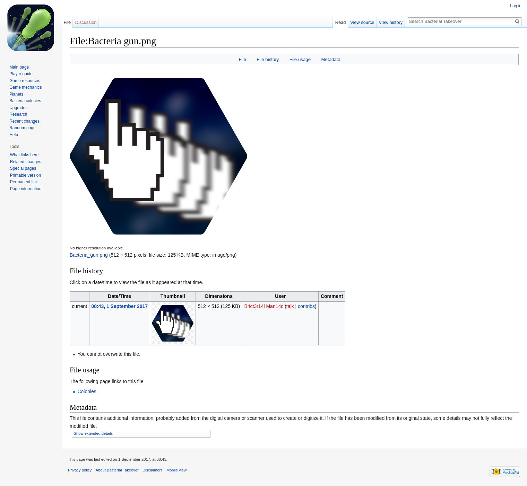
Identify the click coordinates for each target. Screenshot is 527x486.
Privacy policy (80, 470)
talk (290, 306)
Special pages (23, 168)
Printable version (25, 175)
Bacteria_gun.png (89, 255)
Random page (22, 127)
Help (13, 134)
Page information (26, 188)
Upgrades (18, 107)
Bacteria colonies (25, 100)
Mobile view (176, 470)
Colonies (86, 391)
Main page (19, 67)
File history (268, 59)
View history (391, 22)
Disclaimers (152, 470)
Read (340, 22)
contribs (306, 306)
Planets (16, 94)
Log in (515, 5)
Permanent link (24, 181)
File (242, 59)
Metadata (330, 59)
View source (362, 22)
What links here (24, 154)
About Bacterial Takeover (117, 470)
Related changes (25, 161)
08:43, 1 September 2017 (119, 306)
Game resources (24, 80)
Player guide (21, 73)
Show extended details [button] (93, 433)
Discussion (86, 22)
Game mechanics (25, 87)
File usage (300, 59)
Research (18, 114)
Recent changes (24, 121)
